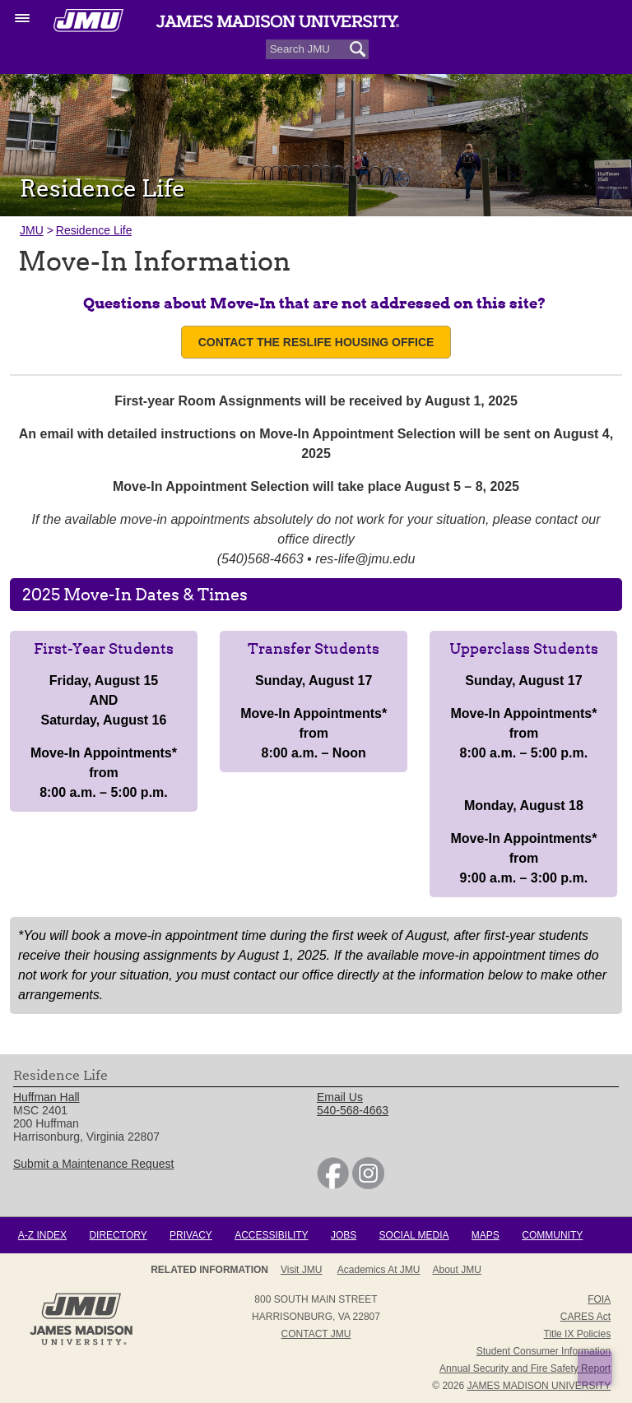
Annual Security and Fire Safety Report (525, 1368)
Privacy (191, 1235)
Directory (117, 1235)
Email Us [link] (340, 1097)
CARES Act (585, 1316)
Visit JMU (301, 1270)
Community (552, 1235)
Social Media (414, 1235)
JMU (32, 230)
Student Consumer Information (543, 1351)
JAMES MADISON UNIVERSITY (539, 1385)
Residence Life (94, 230)
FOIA (599, 1299)
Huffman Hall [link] (46, 1097)
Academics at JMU (379, 1270)
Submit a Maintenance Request (93, 1163)
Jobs (343, 1235)
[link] (333, 1185)
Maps (486, 1235)
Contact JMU (316, 1334)
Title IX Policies (577, 1334)
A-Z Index (42, 1235)
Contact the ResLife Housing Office (316, 342)
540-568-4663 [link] (352, 1110)
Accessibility (271, 1235)
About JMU (457, 1270)
